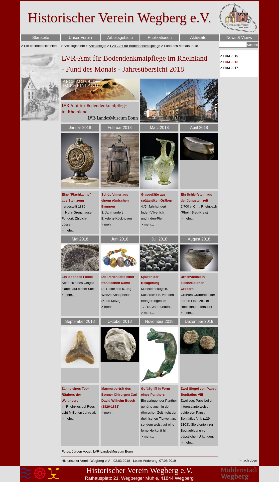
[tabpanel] (40, 46)
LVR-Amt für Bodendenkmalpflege (135, 46)
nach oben (249, 460)
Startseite (40, 37)
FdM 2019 (230, 56)
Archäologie (97, 46)
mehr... (70, 230)
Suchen (252, 45)
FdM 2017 (230, 68)
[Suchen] (233, 45)
